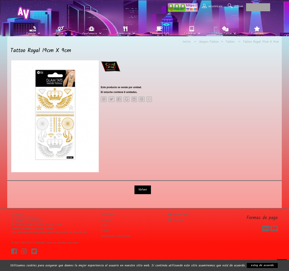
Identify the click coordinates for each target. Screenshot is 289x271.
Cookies (105, 225)
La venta (106, 220)
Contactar (176, 220)
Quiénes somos (178, 214)
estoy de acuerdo (262, 265)
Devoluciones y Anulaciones (115, 236)
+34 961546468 (35, 221)
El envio (105, 231)
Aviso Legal (107, 214)
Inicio (186, 41)
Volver (142, 189)
